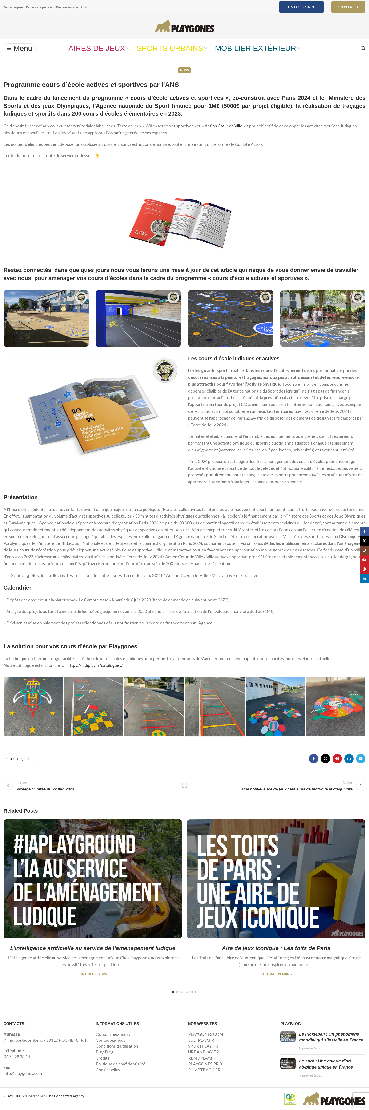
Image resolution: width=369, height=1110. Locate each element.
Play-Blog (104, 1051)
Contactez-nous (301, 7)
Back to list (184, 785)
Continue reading (92, 974)
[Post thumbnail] (288, 1041)
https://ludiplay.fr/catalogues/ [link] (95, 665)
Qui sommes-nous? (113, 1034)
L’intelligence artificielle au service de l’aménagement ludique (92, 948)
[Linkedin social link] (349, 758)
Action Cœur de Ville (223, 125)
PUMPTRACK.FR (204, 1069)
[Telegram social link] (360, 758)
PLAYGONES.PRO (205, 1063)
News (184, 70)
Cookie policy (108, 1069)
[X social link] (325, 758)
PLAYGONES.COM (205, 1034)
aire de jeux (20, 758)
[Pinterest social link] (337, 758)
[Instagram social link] (364, 550)
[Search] (363, 48)
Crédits (102, 1058)
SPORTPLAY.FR (203, 1046)
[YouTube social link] (364, 559)
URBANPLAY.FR (203, 1051)
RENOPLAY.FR (202, 1058)
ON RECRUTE (348, 7)
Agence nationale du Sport (132, 106)
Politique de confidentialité (120, 1063)
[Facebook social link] (313, 758)
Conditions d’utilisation (117, 1046)
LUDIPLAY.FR (201, 1040)
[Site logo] (184, 25)
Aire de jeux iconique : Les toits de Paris (276, 948)
